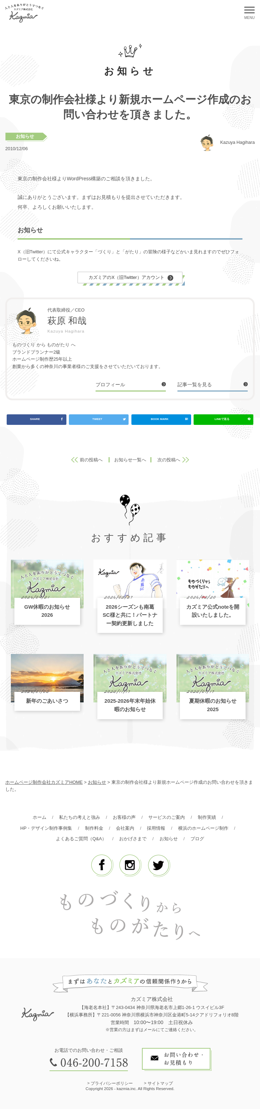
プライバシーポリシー (112, 1083)
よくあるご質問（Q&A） (81, 838)
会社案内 (125, 828)
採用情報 (156, 828)
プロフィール (110, 384)
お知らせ (25, 136)
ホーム (39, 817)
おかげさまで (133, 838)
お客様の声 (124, 817)
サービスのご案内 (166, 817)
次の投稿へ (168, 459)
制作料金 (94, 828)
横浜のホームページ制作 (203, 828)
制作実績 (207, 817)
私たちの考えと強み (79, 817)
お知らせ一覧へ (130, 459)
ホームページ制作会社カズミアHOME (44, 782)
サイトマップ (160, 1083)
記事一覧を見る (194, 384)
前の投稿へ (91, 459)
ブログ (197, 838)
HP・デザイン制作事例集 (46, 828)
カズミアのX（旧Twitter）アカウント (126, 277)
